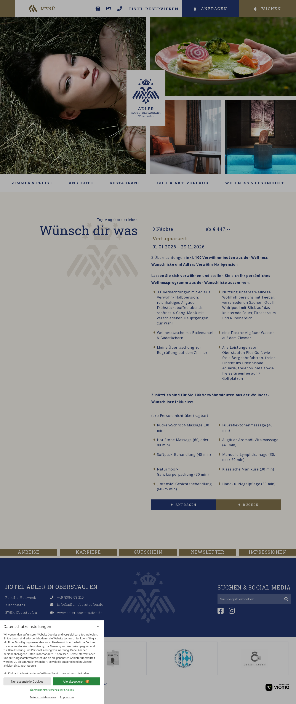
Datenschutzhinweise (43, 697)
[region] (51, 652)
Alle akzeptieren (76, 681)
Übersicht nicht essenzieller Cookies (52, 690)
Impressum (67, 697)
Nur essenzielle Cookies (27, 681)
